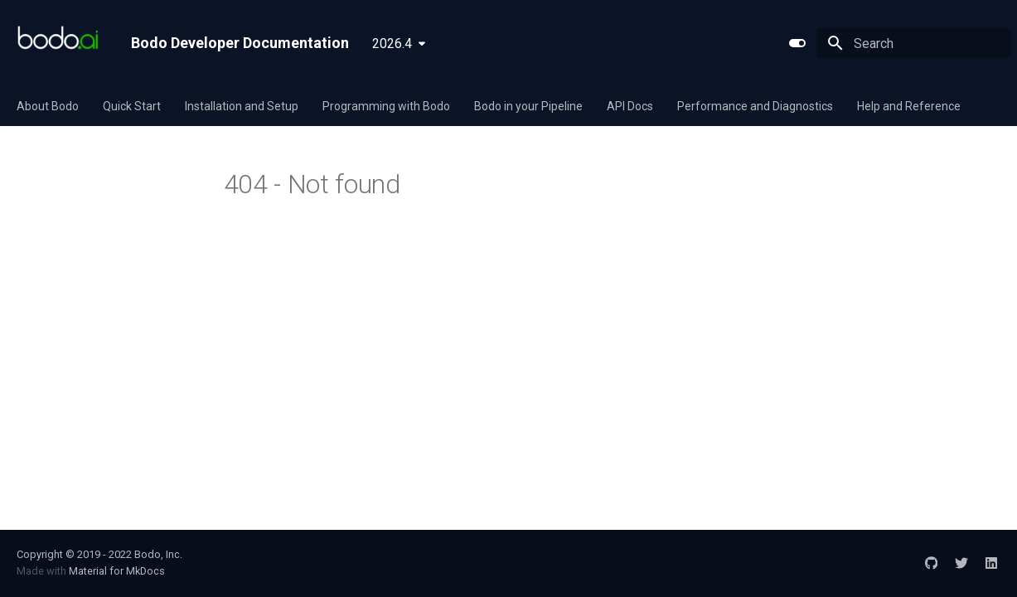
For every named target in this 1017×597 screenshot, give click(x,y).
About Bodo (48, 106)
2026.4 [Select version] (392, 43)
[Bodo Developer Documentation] (61, 43)
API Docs (630, 106)
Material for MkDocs (117, 571)
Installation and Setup (241, 106)
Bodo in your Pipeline (528, 106)
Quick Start (132, 106)
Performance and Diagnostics (755, 106)
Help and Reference (909, 106)
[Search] (914, 43)
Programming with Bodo (386, 106)
